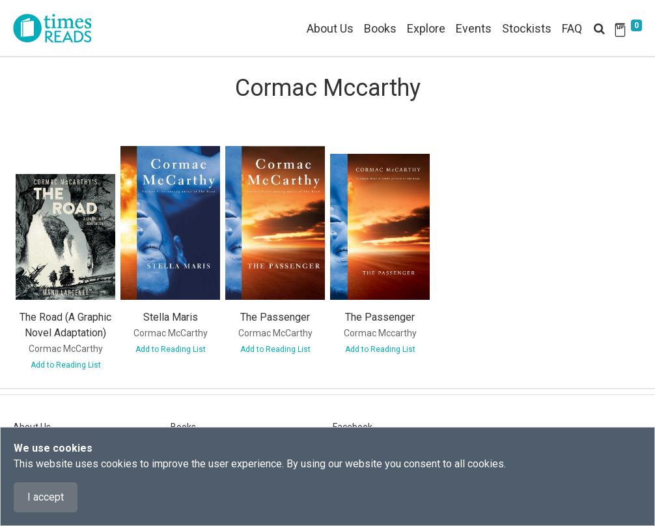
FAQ (572, 28)
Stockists (526, 28)
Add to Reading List (66, 365)
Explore (426, 28)
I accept (45, 497)
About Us (330, 28)
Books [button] (380, 28)
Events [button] (474, 28)
